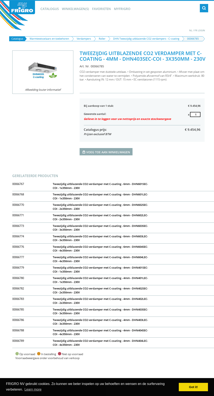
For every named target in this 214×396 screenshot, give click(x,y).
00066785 (193, 38)
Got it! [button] (193, 387)
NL (190, 30)
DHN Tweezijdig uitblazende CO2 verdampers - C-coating (146, 38)
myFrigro (122, 9)
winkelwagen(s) (75, 9)
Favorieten (101, 9)
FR (195, 30)
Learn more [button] (32, 389)
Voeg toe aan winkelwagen (106, 151)
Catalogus (49, 9)
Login (201, 30)
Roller (102, 38)
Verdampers (84, 38)
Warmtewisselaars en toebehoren (49, 38)
